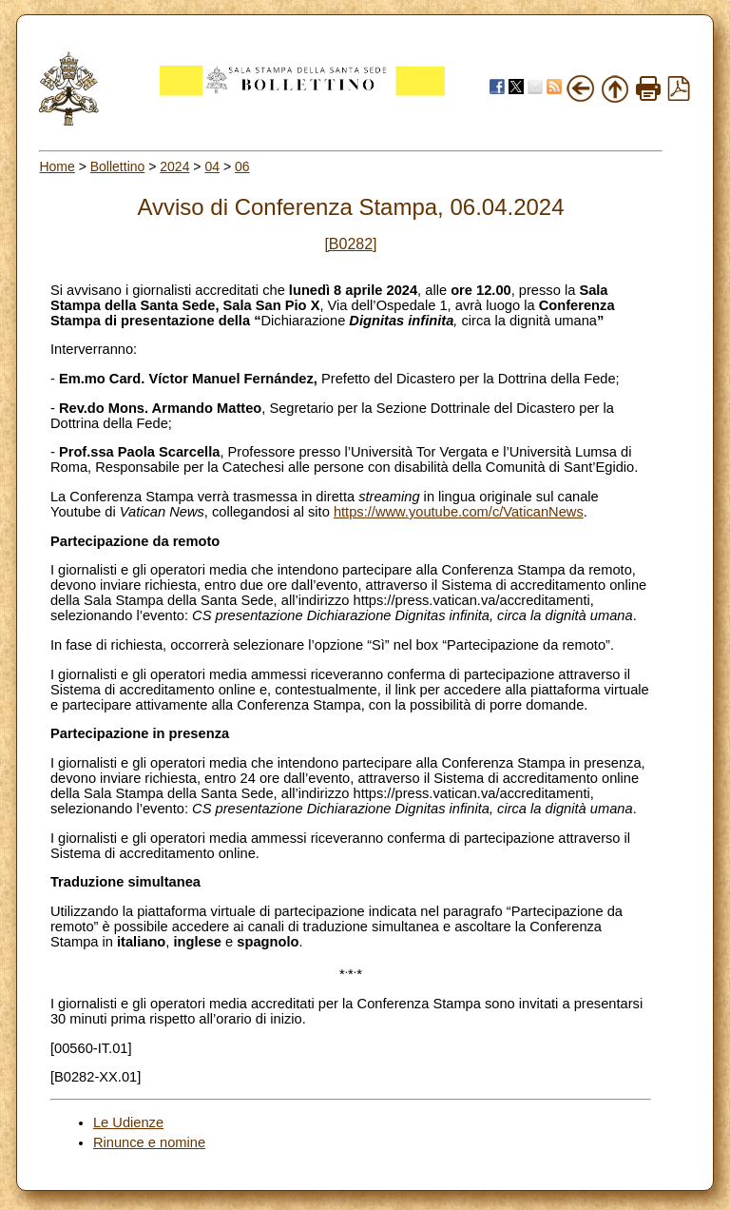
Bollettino (117, 166)
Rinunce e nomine (149, 1142)
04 (212, 166)
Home (56, 166)
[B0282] (350, 244)
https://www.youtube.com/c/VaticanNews (459, 511)
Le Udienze (128, 1122)
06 (242, 166)
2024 (174, 166)
